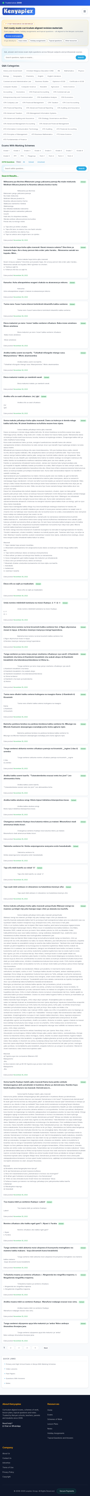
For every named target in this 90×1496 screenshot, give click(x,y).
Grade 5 (48, 151)
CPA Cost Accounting (70, 103)
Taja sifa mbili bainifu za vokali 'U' (19, 868)
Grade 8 (80, 151)
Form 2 (51, 156)
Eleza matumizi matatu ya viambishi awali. (23, 377)
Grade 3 (27, 151)
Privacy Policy (8, 1472)
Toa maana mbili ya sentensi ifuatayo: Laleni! (24, 1202)
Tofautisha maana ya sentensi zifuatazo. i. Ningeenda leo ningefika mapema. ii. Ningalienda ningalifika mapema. (40, 1276)
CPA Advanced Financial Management (54, 124)
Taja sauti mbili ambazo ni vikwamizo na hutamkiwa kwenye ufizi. (34, 887)
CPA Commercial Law (61, 92)
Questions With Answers (15, 1378)
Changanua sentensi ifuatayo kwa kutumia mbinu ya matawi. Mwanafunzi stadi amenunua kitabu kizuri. (40, 823)
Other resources (71, 41)
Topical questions (55, 41)
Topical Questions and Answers (60, 1438)
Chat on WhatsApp (11, 1426)
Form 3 (60, 156)
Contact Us (6, 1458)
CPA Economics (67, 97)
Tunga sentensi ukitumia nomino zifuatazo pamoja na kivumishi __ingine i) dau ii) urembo (41, 750)
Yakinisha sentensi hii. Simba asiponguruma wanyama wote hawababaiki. (37, 846)
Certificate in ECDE (76, 81)
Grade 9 (6, 156)
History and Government (12, 71)
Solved (31, 162)
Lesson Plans (52, 1424)
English (40, 76)
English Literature (54, 76)
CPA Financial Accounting (39, 92)
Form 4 (70, 156)
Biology (6, 76)
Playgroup (32, 156)
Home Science (69, 87)
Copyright (6, 1477)
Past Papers (10, 1374)
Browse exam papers (14, 36)
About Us (6, 1453)
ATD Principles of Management (15, 134)
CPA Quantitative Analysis (47, 97)
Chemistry (30, 76)
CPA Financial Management (33, 103)
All (24, 162)
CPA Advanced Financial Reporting (39, 108)
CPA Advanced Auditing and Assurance (18, 118)
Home (49, 1410)
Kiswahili (43, 87)
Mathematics (69, 71)
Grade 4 (37, 151)
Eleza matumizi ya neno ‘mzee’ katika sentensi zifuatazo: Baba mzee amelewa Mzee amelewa (40, 324)
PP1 (15, 156)
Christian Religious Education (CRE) (40, 71)
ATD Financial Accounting (66, 129)
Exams (50, 1415)
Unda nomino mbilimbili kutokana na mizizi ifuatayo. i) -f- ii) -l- (32, 603)
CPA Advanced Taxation (12, 113)
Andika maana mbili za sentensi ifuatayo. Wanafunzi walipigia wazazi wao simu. (40, 1302)
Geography (17, 76)
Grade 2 (16, 151)
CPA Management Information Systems (41, 113)
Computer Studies (10, 87)
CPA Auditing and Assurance (68, 108)
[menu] (85, 11)
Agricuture (55, 87)
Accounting (7, 92)
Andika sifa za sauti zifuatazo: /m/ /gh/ (21, 396)
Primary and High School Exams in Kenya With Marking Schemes (31, 1364)
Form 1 (42, 156)
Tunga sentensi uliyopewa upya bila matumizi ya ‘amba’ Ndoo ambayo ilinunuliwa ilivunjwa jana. (36, 1325)
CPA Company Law (10, 103)
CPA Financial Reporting (12, 108)
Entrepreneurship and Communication (18, 97)
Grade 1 (6, 151)
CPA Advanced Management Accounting (19, 124)
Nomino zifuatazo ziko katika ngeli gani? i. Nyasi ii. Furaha (30, 1223)
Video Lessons (11, 1369)
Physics (81, 71)
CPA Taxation (53, 103)
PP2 (22, 156)
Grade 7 (69, 151)
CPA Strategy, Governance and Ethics (53, 118)
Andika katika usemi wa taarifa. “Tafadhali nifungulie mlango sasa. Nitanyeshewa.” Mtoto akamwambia (34, 354)
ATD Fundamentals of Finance (15, 139)
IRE (59, 71)
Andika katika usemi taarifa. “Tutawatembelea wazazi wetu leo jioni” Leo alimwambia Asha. (37, 777)
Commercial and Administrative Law (17, 81)
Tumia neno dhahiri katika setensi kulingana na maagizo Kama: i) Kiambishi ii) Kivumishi (39, 695)
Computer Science (28, 87)
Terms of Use (7, 1467)
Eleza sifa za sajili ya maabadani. (19, 584)
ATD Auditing (47, 129)
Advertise (6, 1463)
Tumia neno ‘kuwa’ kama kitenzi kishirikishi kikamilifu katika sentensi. (36, 304)
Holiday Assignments (55, 1433)
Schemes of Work (54, 1419)
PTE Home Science (64, 134)
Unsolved (41, 162)
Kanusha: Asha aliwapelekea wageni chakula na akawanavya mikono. (36, 282)
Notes (8, 1383)
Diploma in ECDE (59, 81)
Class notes (22, 41)
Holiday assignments (38, 41)
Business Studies (41, 81)
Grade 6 (59, 151)
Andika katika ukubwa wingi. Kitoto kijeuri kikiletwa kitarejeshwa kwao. (36, 800)
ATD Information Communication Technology (20, 129)
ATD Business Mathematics (42, 134)
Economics (20, 92)
